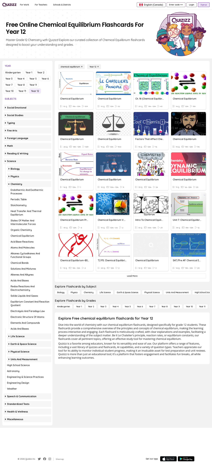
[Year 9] (176, 306)
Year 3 (8, 78)
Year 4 (20, 78)
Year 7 (9, 84)
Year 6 (45, 78)
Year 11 (22, 91)
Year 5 (33, 78)
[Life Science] (105, 292)
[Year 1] (79, 306)
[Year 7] (152, 306)
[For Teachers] (41, 4)
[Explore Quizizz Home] (9, 5)
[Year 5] (127, 306)
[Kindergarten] (63, 306)
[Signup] (204, 4)
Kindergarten (13, 72)
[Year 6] (139, 306)
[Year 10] (189, 306)
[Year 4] (115, 306)
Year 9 (33, 84)
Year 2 (40, 72)
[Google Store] (186, 458)
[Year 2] (91, 306)
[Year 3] (103, 306)
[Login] (192, 4)
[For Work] (24, 4)
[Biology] (61, 292)
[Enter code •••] (176, 4)
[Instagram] (49, 459)
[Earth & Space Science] (127, 292)
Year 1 (29, 72)
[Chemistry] (88, 292)
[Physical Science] (152, 292)
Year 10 (9, 91)
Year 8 (21, 84)
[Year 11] (202, 306)
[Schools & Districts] (62, 4)
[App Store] (168, 458)
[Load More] (132, 276)
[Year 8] (164, 306)
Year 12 (35, 91)
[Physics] (74, 292)
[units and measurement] (177, 292)
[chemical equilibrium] (71, 66)
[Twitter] (39, 459)
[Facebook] (44, 459)
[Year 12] (94, 66)
